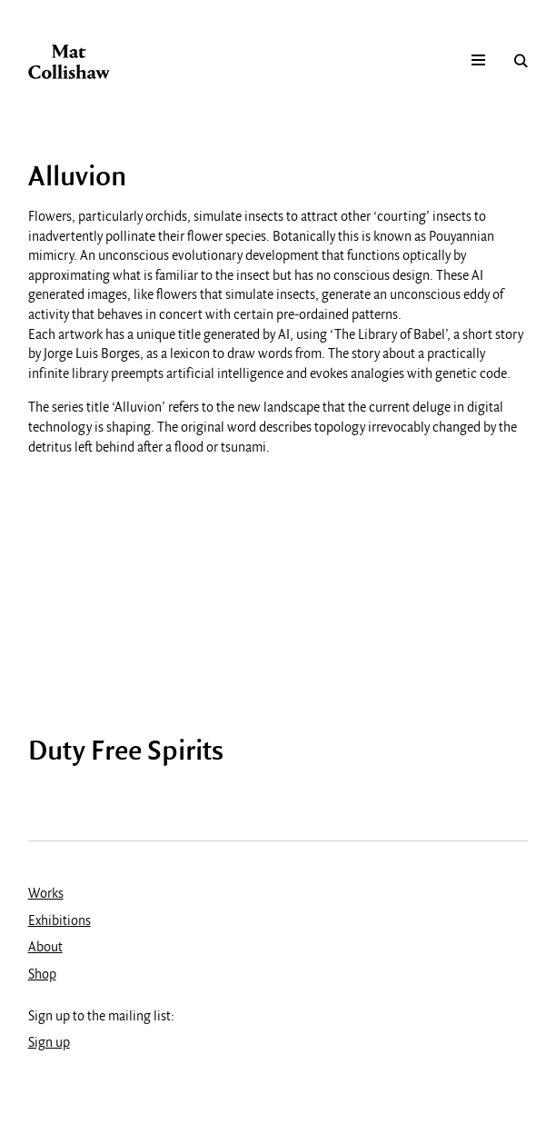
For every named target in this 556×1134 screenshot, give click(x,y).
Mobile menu (478, 61)
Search (521, 61)
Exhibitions (59, 921)
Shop (42, 975)
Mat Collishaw (69, 62)
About (45, 947)
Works (46, 894)
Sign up (49, 1043)
